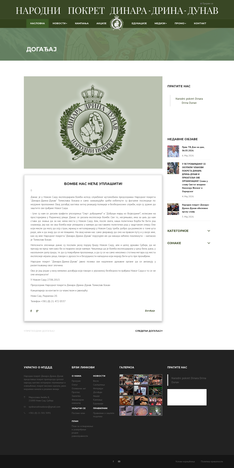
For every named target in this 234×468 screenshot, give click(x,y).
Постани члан (78, 413)
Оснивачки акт (79, 388)
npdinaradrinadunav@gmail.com (44, 406)
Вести (96, 380)
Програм (76, 380)
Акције (101, 23)
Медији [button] (161, 23)
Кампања (82, 23)
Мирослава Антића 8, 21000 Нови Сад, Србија (41, 399)
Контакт (200, 23)
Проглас (76, 392)
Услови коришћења (185, 461)
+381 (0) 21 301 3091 (40, 412)
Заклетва (76, 395)
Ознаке (174, 243)
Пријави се (207, 3)
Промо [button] (180, 23)
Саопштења (99, 384)
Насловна (39, 23)
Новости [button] (60, 23)
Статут (75, 384)
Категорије (178, 231)
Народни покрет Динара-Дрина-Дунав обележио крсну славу (195, 208)
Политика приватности (212, 461)
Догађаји (150, 310)
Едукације (139, 23)
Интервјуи (98, 388)
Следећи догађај (148, 330)
